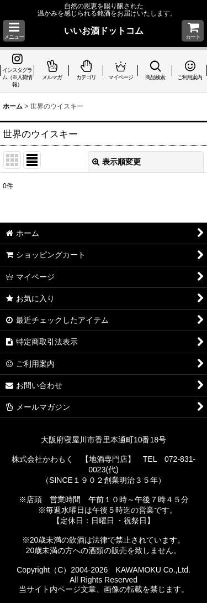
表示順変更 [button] (116, 161)
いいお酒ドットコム (104, 30)
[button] (14, 31)
